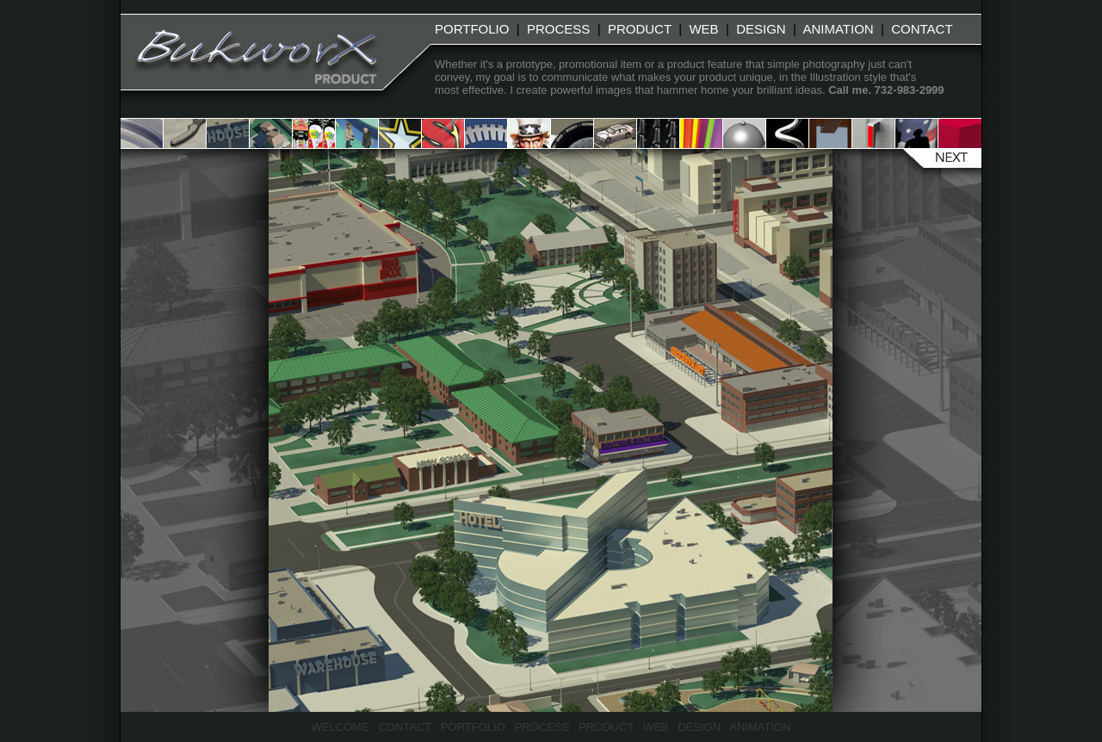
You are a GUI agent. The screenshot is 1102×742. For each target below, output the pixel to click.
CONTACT (921, 29)
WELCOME (339, 726)
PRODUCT (640, 29)
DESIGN (761, 29)
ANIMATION (837, 29)
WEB (703, 29)
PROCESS (558, 29)
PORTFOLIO (472, 29)
